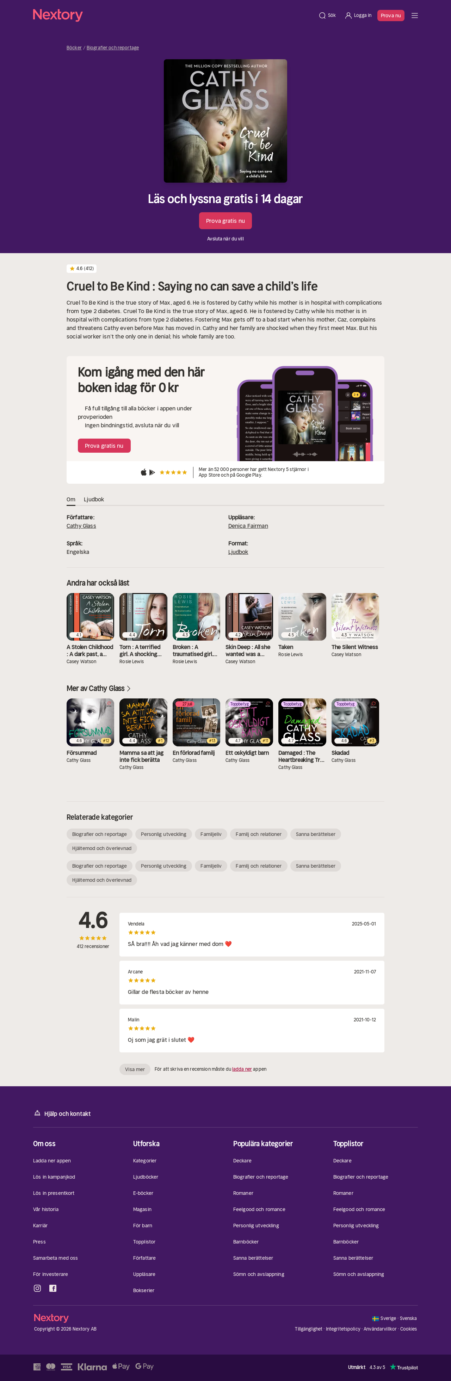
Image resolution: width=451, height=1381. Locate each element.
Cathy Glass (81, 525)
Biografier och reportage (113, 48)
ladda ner (242, 1069)
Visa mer (135, 1069)
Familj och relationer (259, 834)
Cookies (408, 1329)
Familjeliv (211, 834)
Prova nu (391, 15)
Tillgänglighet (308, 1329)
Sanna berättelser (316, 834)
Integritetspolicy (343, 1329)
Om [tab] (71, 499)
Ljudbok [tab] (94, 499)
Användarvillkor (380, 1329)
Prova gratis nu (225, 220)
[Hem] (173, 15)
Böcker (74, 48)
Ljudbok (238, 551)
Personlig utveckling (163, 834)
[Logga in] (358, 15)
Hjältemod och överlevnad (101, 848)
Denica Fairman (248, 525)
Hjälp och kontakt (62, 1113)
